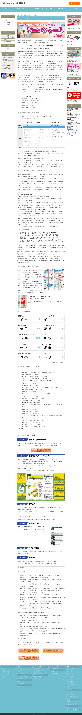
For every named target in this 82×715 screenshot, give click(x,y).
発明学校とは (53, 671)
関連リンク (69, 702)
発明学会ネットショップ (71, 668)
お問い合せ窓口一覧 (70, 691)
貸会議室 (68, 701)
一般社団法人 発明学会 (39, 714)
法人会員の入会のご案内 (22, 678)
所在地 (19, 671)
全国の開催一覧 (53, 675)
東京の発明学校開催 (54, 673)
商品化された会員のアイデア (8, 37)
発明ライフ (20, 681)
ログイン (75, 3)
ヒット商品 (4, 39)
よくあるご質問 (70, 694)
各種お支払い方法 (70, 704)
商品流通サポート (70, 681)
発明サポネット (70, 673)
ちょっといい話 (21, 686)
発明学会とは (20, 9)
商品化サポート (61, 9)
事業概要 (19, 670)
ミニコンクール (5, 50)
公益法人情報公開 (21, 673)
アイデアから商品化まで (34, 9)
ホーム (7, 9)
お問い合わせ (75, 9)
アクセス (3, 70)
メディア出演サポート (71, 676)
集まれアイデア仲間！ (48, 9)
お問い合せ (4, 28)
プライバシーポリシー (71, 707)
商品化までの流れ (5, 35)
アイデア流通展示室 (70, 675)
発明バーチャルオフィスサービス (73, 688)
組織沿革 (19, 668)
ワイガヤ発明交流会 (54, 668)
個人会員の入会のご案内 (22, 676)
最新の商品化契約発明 (6, 41)
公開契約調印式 (70, 678)
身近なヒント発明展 (57, 603)
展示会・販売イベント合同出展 (73, 679)
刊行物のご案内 (21, 683)
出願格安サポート (70, 683)
